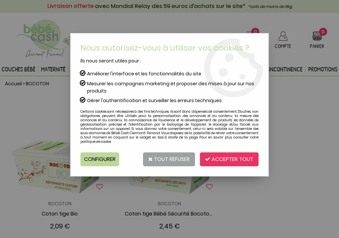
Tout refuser (168, 159)
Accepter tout (229, 159)
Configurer (100, 159)
